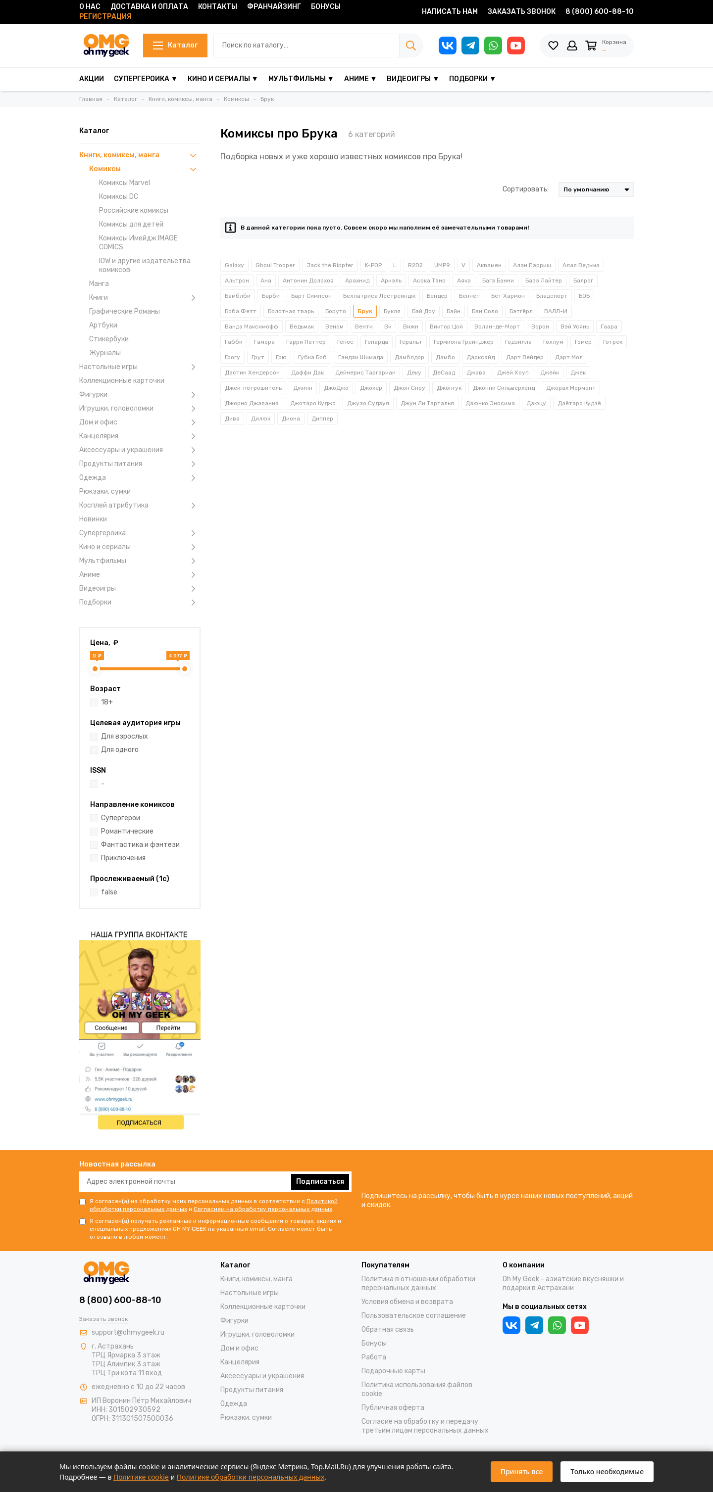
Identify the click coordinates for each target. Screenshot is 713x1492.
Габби (234, 341)
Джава (476, 372)
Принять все (522, 1471)
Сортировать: (526, 189)
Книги (145, 297)
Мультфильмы (140, 561)
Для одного (120, 750)
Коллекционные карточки (121, 380)
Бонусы (326, 6)
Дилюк (260, 418)
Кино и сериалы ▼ (223, 79)
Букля (392, 311)
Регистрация (105, 16)
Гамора (264, 341)
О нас (90, 6)
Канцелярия (140, 436)
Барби (271, 295)
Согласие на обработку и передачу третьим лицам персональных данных (425, 1426)
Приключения (123, 858)
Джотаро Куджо (313, 403)
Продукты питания (140, 464)
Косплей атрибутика (140, 505)
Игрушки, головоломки (140, 408)
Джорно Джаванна (252, 403)
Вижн (410, 326)
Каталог (173, 45)
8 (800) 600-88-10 (599, 11)
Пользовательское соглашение (413, 1315)
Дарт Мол (569, 357)
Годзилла (518, 341)
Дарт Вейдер (525, 357)
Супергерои (120, 818)
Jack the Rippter (330, 265)
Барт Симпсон (311, 295)
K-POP (373, 265)
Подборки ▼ (472, 79)
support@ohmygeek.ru (128, 1332)
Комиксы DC (118, 196)
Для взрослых (124, 736)
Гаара (609, 326)
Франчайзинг (274, 6)
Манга (99, 284)
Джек (578, 372)
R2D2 (415, 265)
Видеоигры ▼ (413, 79)
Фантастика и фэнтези (140, 844)
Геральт (411, 341)
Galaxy (234, 265)
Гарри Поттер (306, 341)
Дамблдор (409, 357)
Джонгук (449, 387)
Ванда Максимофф (251, 326)
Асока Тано (429, 280)
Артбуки (103, 325)
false (109, 892)
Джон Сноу (409, 387)
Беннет (469, 295)
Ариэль (391, 280)
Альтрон (237, 280)
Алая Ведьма (581, 265)
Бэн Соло (485, 311)
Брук (364, 311)
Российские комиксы (133, 210)
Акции (91, 79)
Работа (373, 1357)
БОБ (584, 295)
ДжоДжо (336, 387)
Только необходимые (607, 1471)
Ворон (540, 326)
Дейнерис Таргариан (365, 372)
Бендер (437, 295)
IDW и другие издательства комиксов (145, 265)
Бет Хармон (508, 295)
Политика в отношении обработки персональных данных (418, 1283)
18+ (107, 702)
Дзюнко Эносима (490, 403)
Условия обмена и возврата (407, 1302)
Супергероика (140, 533)
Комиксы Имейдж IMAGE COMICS (138, 242)
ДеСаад (444, 372)
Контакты (217, 6)
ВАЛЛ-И (555, 311)
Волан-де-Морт (497, 326)
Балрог (583, 280)
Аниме (140, 574)
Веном (334, 326)
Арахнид (357, 280)
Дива (232, 418)
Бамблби (238, 295)
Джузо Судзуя (368, 403)
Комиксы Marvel (124, 183)
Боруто (335, 311)
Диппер (322, 418)
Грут (258, 357)
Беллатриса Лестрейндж (379, 295)
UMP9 (442, 265)
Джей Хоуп (513, 372)
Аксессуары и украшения (140, 450)
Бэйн (453, 311)
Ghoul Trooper (275, 265)
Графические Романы (124, 311)
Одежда (140, 477)
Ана (265, 280)
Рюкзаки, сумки (105, 491)
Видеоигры (140, 588)
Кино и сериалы (140, 547)
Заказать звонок (522, 11)
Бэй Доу (423, 311)
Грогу (232, 357)
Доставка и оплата (149, 6)
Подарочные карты (393, 1371)
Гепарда (376, 341)
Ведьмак (302, 326)
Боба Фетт (240, 311)
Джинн (302, 387)
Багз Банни (498, 280)
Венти (364, 326)
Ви (388, 326)
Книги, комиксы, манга (140, 155)
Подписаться (320, 1181)
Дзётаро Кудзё (579, 403)
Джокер (371, 387)
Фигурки (140, 394)
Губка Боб (312, 357)
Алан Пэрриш (532, 265)
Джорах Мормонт (571, 387)
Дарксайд (480, 357)
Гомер (583, 341)
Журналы (105, 353)
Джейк (549, 372)
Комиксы (145, 169)
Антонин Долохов (308, 280)
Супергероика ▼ (146, 79)
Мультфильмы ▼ (301, 79)
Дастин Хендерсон (252, 372)
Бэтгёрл (521, 311)
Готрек (612, 341)
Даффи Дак (307, 372)
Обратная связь (387, 1329)
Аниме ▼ (360, 79)
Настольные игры (140, 367)
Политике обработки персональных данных (250, 1477)
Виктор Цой (446, 326)
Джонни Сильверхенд (504, 387)
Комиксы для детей (131, 224)
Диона (291, 418)
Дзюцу (536, 403)
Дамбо (445, 357)
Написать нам (450, 11)
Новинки (93, 519)
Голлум (553, 341)
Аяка (464, 280)
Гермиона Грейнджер (464, 341)
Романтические (127, 831)
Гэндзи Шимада (360, 357)
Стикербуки (109, 339)
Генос (345, 341)
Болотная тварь (291, 311)
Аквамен (489, 265)
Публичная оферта (392, 1407)
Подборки (140, 602)
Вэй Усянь (574, 326)
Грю (281, 357)
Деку (414, 372)
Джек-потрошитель (253, 387)
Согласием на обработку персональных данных (263, 1209)
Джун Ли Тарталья (427, 403)
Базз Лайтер (543, 280)
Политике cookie (141, 1477)
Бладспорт (551, 295)
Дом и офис (140, 422)
